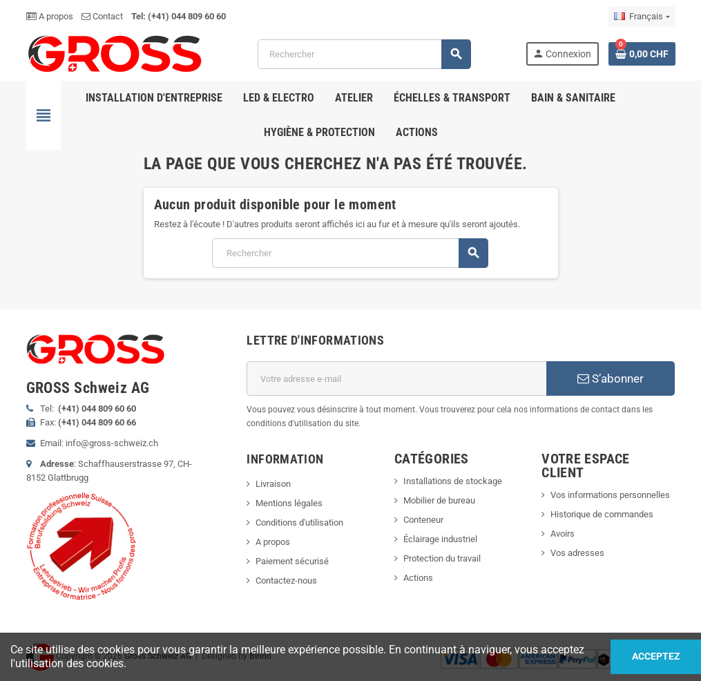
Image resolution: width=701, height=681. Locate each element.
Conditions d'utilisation (299, 522)
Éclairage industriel (440, 539)
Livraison (273, 484)
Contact (102, 16)
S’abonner (610, 378)
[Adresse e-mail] (396, 378)
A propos (49, 16)
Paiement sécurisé (292, 561)
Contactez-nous (286, 580)
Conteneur (423, 520)
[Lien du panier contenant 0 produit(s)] (641, 54)
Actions (418, 578)
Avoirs (562, 533)
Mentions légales (289, 503)
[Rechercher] (364, 54)
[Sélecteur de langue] (641, 16)
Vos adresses (577, 553)
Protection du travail (442, 558)
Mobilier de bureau (439, 500)
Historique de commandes (601, 514)
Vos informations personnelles (610, 495)
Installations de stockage (452, 481)
